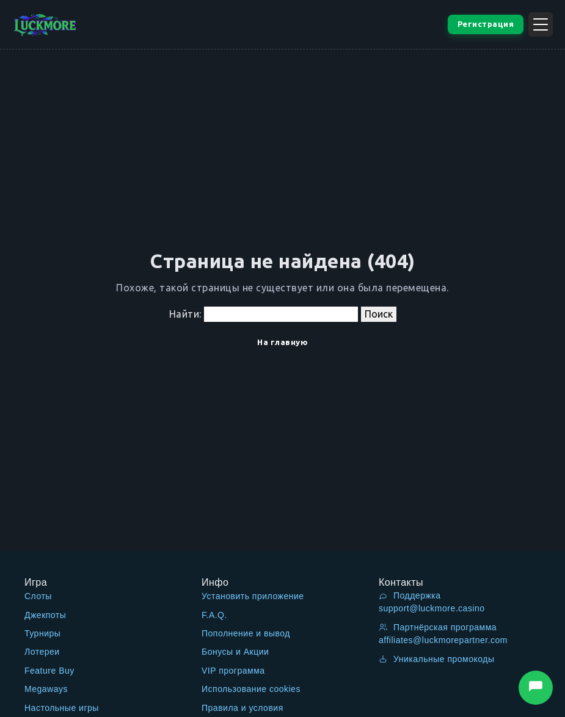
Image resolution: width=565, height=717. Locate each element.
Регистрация (485, 24)
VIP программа (233, 670)
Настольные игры (61, 708)
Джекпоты (45, 615)
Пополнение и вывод (246, 633)
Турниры (42, 633)
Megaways (46, 689)
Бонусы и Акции (235, 652)
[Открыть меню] (540, 24)
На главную (282, 342)
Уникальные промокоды (437, 659)
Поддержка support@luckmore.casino (432, 602)
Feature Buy (49, 670)
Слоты (38, 596)
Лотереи (42, 652)
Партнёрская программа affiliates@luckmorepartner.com (443, 633)
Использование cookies (251, 689)
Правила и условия (242, 708)
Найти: (185, 313)
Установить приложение (253, 596)
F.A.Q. (214, 615)
